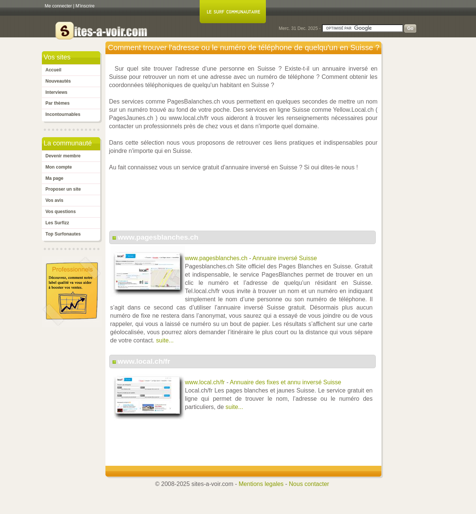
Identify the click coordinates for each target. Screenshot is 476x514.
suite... (164, 340)
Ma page (55, 178)
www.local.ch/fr (144, 361)
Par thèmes (58, 103)
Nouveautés (58, 81)
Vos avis (55, 200)
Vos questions (61, 211)
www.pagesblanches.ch (158, 237)
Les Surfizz (57, 222)
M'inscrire (85, 6)
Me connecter (58, 6)
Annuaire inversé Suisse (284, 258)
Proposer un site (63, 189)
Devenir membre (63, 155)
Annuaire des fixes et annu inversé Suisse (285, 382)
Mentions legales (261, 484)
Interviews (57, 92)
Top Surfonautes (63, 234)
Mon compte (59, 167)
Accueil (54, 70)
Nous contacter (309, 484)
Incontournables (63, 114)
